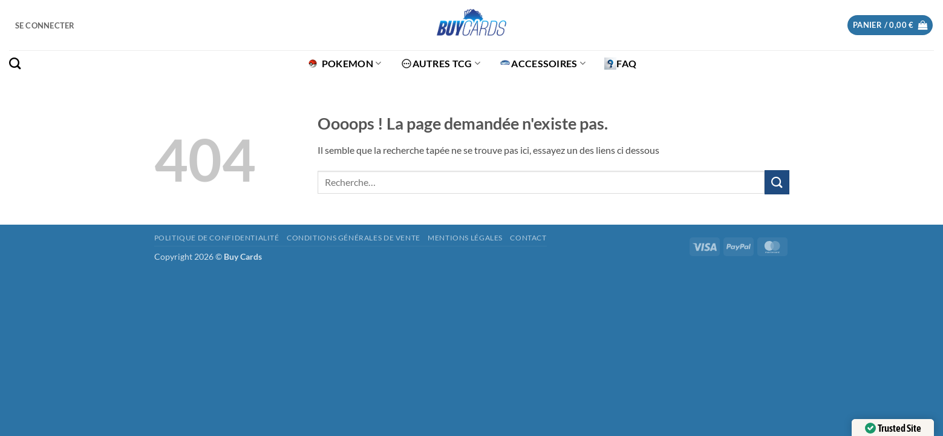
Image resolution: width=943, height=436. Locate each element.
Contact (528, 237)
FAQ (620, 64)
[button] (44, 25)
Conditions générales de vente (353, 237)
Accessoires (542, 64)
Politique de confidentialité (216, 237)
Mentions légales (465, 237)
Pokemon (344, 64)
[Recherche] (15, 63)
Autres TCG (440, 64)
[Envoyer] (777, 182)
